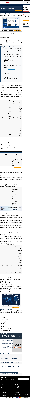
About (2, 0)
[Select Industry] (20, 379)
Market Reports (27, 2)
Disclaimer (2, 387)
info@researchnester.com (3, 392)
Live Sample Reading (26, 26)
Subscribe (27, 381)
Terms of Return (2, 386)
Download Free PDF (17, 30)
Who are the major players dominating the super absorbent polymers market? (9, 358)
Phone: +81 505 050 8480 (3, 391)
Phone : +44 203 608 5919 (18, 387)
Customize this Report (14, 209)
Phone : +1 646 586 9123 (17, 391)
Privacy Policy (26, 397)
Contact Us (4, 0)
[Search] (27, 0)
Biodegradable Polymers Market (15, 373)
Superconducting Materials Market (4, 373)
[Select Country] (26, 379)
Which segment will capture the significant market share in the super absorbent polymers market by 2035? (10, 360)
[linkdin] (27, 377)
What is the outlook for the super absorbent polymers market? (7, 356)
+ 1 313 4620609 (2, 394)
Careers (7, 0)
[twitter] (28, 377)
